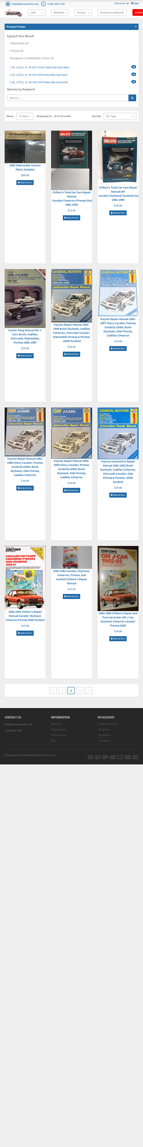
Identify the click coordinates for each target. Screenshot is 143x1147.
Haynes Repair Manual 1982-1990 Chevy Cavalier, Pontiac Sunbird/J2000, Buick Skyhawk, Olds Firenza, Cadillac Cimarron (71, 469)
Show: (10, 116)
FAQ (53, 740)
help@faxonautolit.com (25, 4)
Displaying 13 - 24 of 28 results (54, 116)
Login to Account (108, 724)
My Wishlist (105, 735)
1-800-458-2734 (56, 4)
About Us (56, 724)
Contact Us (105, 740)
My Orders (104, 729)
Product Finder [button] (16, 26)
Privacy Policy (58, 735)
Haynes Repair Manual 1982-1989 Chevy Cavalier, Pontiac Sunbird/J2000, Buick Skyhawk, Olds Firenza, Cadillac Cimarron (25, 467)
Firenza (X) (16, 50)
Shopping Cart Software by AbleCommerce (30, 755)
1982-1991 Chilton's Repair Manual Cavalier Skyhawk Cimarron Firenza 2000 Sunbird (25, 616)
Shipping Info (58, 729)
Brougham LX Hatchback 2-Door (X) (32, 58)
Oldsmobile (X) (19, 43)
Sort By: (96, 116)
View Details (25, 182)
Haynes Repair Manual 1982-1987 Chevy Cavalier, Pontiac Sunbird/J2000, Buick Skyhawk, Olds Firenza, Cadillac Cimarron (118, 327)
